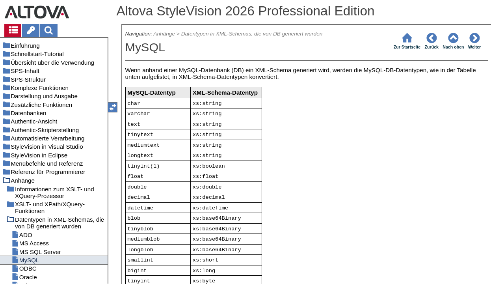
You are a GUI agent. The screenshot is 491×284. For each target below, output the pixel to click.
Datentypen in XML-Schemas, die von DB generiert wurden (252, 34)
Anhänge (164, 34)
